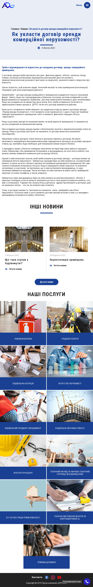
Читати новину (15, 269)
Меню (83, 5)
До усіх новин (46, 282)
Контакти (37, 577)
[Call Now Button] (86, 581)
